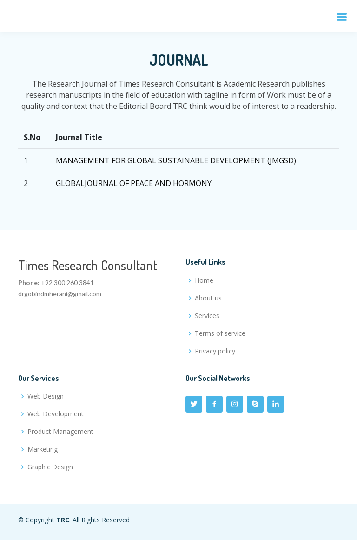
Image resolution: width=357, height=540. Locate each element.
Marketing (42, 449)
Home (204, 280)
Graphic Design (50, 467)
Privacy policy (215, 351)
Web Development (55, 414)
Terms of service (220, 333)
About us (208, 298)
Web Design (45, 396)
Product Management (60, 431)
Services (207, 316)
